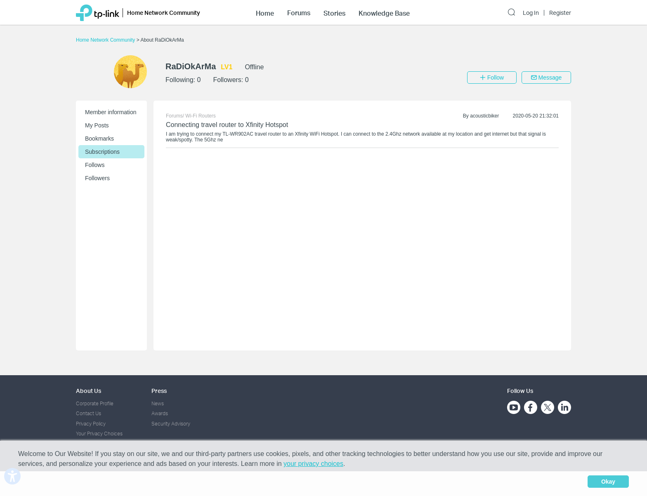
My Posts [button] (97, 125)
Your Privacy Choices (99, 433)
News (157, 403)
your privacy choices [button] (313, 463)
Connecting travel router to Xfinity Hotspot (227, 124)
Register (560, 13)
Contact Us (88, 413)
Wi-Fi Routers (200, 116)
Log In (531, 13)
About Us (88, 390)
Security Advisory (170, 424)
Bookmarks (99, 138)
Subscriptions (102, 151)
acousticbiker (484, 116)
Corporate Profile (94, 403)
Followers (97, 178)
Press (159, 390)
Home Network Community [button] (163, 12)
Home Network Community (106, 40)
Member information (111, 112)
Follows (94, 165)
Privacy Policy (91, 424)
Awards (159, 413)
